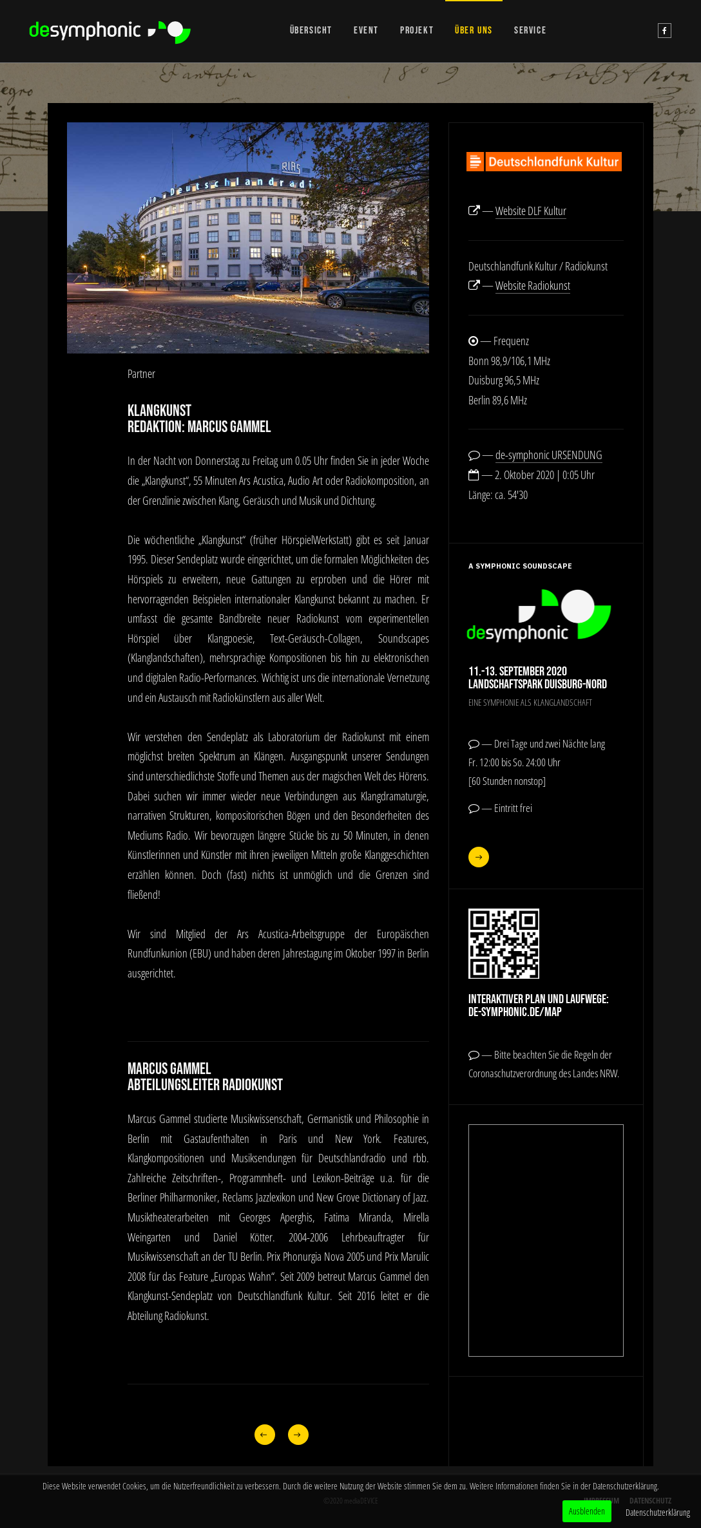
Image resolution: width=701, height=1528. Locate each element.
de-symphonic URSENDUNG (548, 454)
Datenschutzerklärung (658, 1512)
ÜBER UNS (474, 30)
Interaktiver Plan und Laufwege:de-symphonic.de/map (538, 1006)
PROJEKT (417, 30)
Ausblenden (587, 1511)
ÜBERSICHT (311, 30)
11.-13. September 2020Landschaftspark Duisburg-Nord (537, 678)
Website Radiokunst (532, 285)
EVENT (366, 30)
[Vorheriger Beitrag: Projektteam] (264, 1434)
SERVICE (530, 30)
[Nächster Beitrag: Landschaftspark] (298, 1434)
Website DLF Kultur (530, 210)
